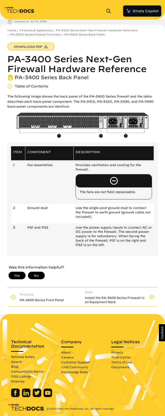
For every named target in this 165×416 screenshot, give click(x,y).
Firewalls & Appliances (36, 30)
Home (11, 30)
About (66, 352)
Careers (67, 357)
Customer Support (75, 362)
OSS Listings (21, 376)
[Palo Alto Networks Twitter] (37, 396)
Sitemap (18, 381)
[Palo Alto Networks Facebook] (16, 396)
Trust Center (121, 357)
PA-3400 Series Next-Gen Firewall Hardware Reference (97, 30)
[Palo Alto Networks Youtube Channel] (47, 396)
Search (16, 361)
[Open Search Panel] (110, 11)
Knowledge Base (74, 372)
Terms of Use (121, 362)
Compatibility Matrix (27, 371)
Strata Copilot (142, 11)
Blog (14, 366)
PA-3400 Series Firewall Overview (35, 34)
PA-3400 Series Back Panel (84, 34)
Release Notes (22, 356)
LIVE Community (74, 367)
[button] (162, 332)
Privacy (117, 352)
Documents (120, 367)
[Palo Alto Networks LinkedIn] (26, 396)
